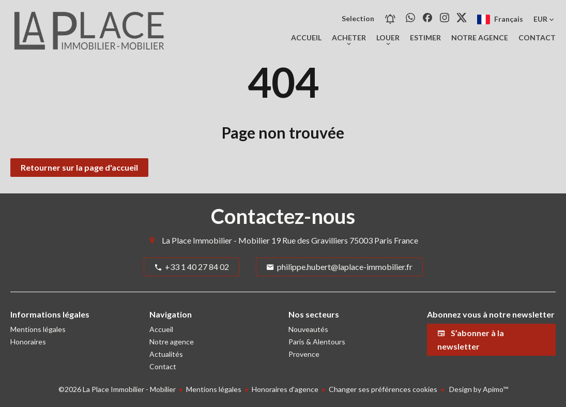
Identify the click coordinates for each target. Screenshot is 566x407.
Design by (478, 389)
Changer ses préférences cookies (383, 389)
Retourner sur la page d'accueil (79, 167)
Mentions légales (213, 389)
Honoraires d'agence (285, 389)
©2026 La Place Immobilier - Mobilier (117, 389)
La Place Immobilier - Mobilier (216, 240)
